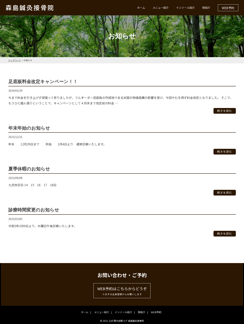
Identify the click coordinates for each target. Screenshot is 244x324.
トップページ (14, 60)
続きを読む (224, 110)
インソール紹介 (185, 7)
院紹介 (206, 7)
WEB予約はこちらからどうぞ (122, 291)
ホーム (141, 7)
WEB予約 (228, 8)
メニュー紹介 (161, 7)
